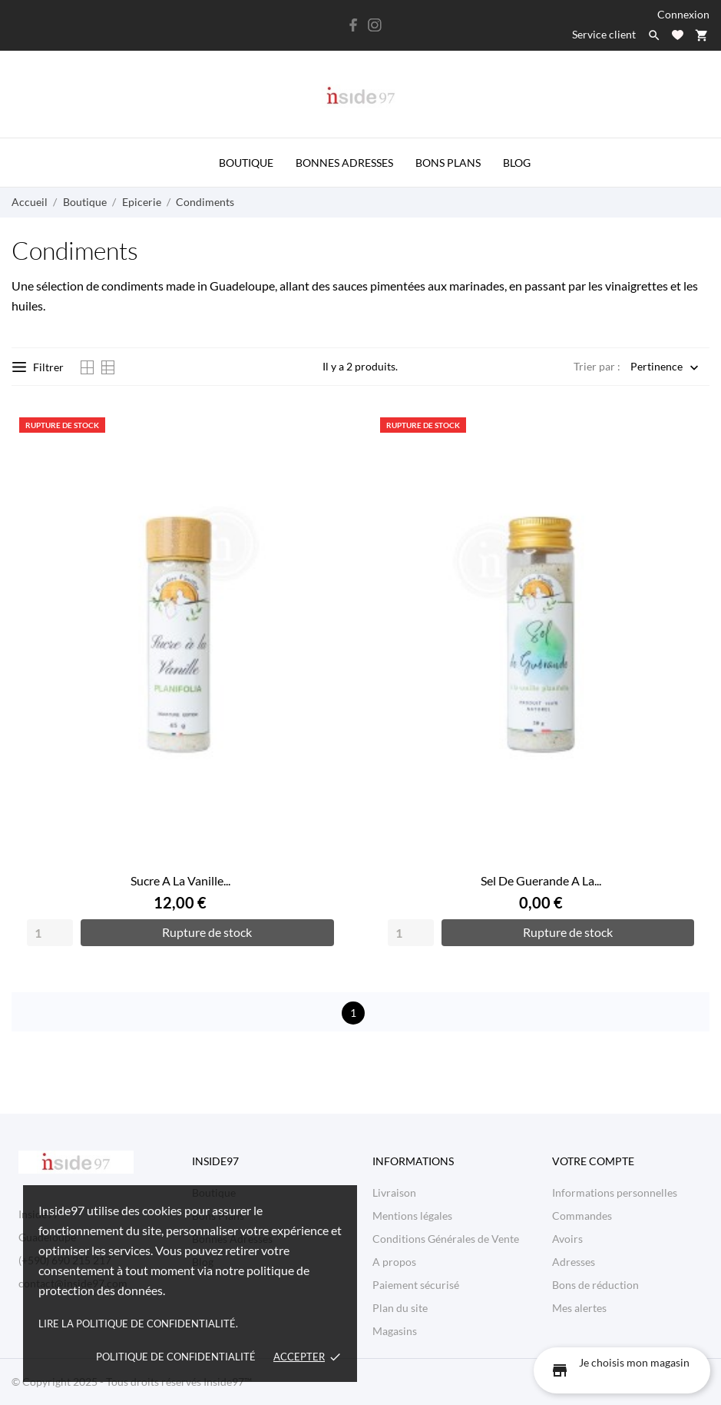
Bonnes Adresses (344, 162)
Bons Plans (448, 162)
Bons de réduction (595, 1284)
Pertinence (656, 368)
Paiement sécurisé (415, 1284)
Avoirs (567, 1238)
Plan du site (400, 1307)
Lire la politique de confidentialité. (138, 1323)
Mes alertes (579, 1307)
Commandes (582, 1215)
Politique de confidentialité (176, 1356)
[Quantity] (50, 932)
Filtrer (38, 367)
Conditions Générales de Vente (445, 1238)
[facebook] (353, 25)
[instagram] (375, 25)
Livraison (394, 1192)
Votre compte (593, 1161)
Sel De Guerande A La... (541, 880)
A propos (394, 1261)
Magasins (394, 1330)
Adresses (573, 1261)
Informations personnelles (614, 1192)
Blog (517, 162)
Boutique (246, 162)
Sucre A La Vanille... (180, 880)
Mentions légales (412, 1215)
